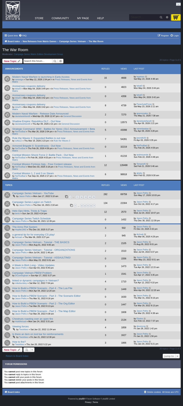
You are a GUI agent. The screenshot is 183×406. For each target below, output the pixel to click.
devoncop (141, 326)
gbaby (139, 173)
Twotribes (23, 329)
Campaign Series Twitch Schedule (31, 218)
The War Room (15, 50)
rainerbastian (143, 128)
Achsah (18, 237)
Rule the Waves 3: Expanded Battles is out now (38, 138)
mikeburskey (21, 283)
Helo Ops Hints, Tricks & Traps (29, 210)
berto (17, 213)
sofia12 (18, 141)
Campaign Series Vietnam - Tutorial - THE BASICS (40, 242)
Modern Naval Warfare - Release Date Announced (40, 113)
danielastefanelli (22, 116)
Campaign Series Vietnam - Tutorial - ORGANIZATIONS (43, 249)
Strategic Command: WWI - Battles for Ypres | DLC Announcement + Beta (53, 128)
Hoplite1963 (20, 229)
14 (89, 197)
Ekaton (140, 318)
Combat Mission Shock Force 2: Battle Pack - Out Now (43, 155)
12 (81, 197)
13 (85, 197)
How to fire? (19, 341)
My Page (83, 18)
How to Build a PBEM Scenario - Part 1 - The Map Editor (43, 311)
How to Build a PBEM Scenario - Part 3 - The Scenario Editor (46, 295)
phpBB (82, 399)
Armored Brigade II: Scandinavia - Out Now (36, 145)
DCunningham (22, 275)
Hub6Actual (20, 321)
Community (60, 18)
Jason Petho (25, 196)
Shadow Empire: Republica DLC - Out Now (36, 121)
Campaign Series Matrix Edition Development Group (38, 54)
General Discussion (72, 116)
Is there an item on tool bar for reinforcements (37, 334)
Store (39, 18)
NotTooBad (20, 131)
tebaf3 (18, 88)
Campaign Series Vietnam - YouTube (33, 193)
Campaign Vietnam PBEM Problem (32, 272)
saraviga (19, 79)
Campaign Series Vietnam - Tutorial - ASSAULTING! (41, 257)
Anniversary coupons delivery (28, 86)
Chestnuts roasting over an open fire (32, 318)
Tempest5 (141, 164)
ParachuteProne (144, 104)
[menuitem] (22, 35)
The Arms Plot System (24, 226)
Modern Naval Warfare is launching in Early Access (41, 76)
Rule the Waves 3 (62, 141)
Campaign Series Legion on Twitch (31, 202)
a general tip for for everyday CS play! (33, 234)
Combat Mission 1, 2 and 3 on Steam (33, 173)
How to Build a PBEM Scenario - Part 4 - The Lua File (42, 288)
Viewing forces (20, 326)
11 (77, 197)
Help (100, 18)
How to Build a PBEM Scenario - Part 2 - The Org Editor (43, 303)
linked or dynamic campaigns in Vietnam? (35, 280)
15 (94, 197)
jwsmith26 (141, 138)
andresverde (142, 155)
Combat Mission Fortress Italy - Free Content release (42, 164)
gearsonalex (142, 113)
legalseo (140, 76)
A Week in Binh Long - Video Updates (33, 265)
